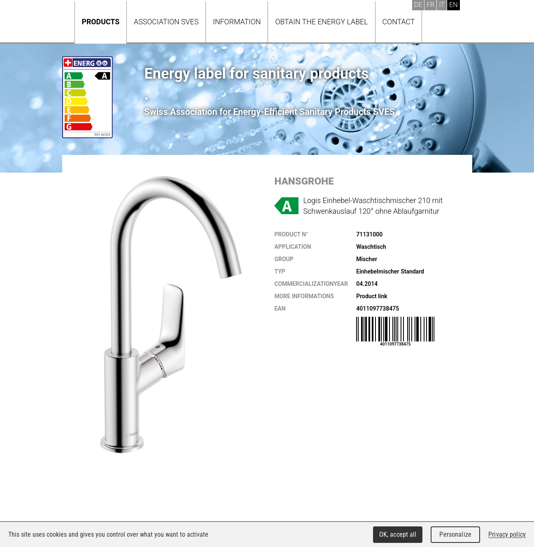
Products (101, 21)
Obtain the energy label (321, 21)
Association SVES (166, 21)
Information (237, 21)
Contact (398, 21)
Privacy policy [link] (507, 534)
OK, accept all (398, 534)
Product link (371, 296)
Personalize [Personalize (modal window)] (455, 534)
